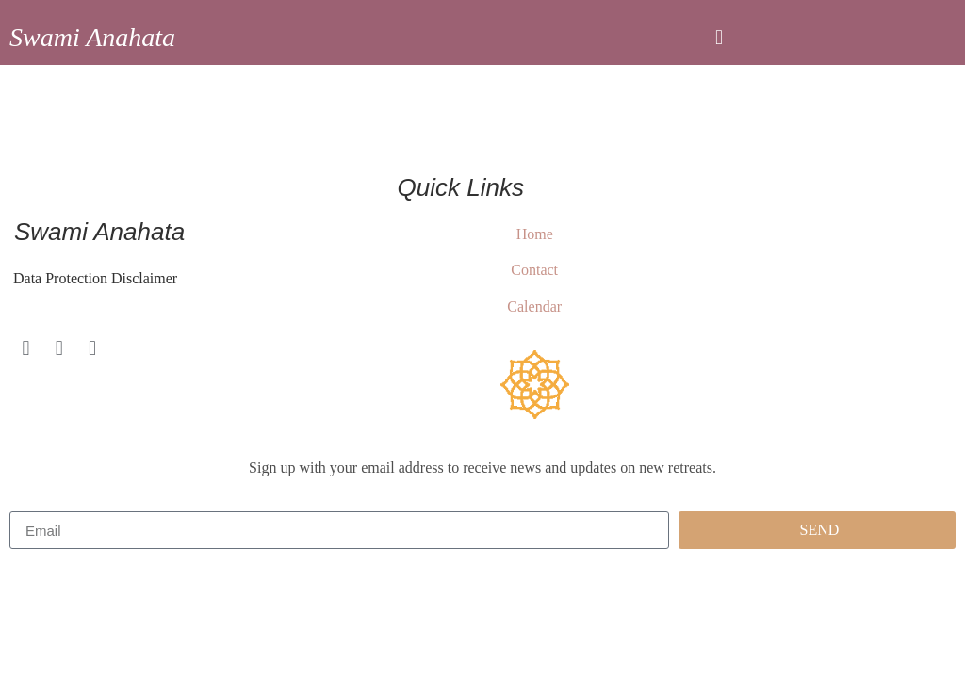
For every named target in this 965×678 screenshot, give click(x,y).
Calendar (534, 307)
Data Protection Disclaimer (93, 278)
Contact (534, 270)
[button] (719, 37)
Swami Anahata (92, 37)
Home (534, 234)
